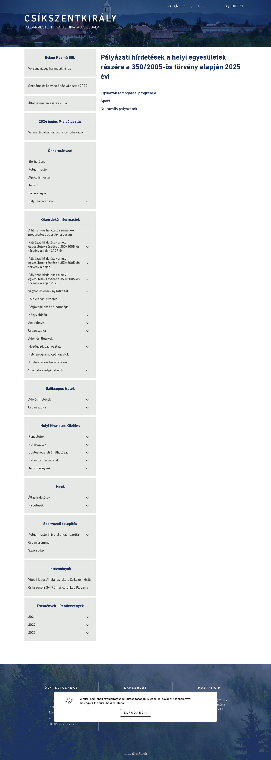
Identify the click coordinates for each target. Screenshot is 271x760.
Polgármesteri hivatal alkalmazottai (54, 535)
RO (240, 6)
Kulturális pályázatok (119, 109)
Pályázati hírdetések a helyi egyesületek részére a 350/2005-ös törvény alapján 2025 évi (54, 247)
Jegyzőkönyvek (39, 468)
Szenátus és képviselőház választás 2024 (57, 86)
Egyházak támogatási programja (128, 93)
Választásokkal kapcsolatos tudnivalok (55, 132)
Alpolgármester (39, 177)
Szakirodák (36, 550)
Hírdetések (36, 505)
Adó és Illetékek (39, 399)
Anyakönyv (36, 323)
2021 (32, 617)
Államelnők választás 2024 (47, 103)
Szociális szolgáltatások (45, 370)
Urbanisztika (37, 331)
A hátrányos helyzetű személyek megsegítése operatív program (51, 233)
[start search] (227, 6)
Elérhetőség (36, 162)
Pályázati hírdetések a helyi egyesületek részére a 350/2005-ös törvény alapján (54, 263)
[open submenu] (87, 201)
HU (233, 6)
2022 (32, 625)
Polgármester (38, 170)
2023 (32, 633)
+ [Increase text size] (176, 6)
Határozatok (37, 445)
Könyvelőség (37, 315)
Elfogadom (135, 712)
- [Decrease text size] (170, 6)
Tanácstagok (37, 193)
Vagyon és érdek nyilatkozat (48, 291)
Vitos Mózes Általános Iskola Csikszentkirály (60, 580)
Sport (105, 101)
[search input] (210, 6)
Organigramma (38, 543)
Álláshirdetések (39, 498)
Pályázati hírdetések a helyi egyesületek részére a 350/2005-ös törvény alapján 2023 (54, 279)
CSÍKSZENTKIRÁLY (70, 19)
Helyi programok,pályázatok (48, 354)
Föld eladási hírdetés (42, 299)
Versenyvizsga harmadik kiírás (49, 68)
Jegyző (33, 185)
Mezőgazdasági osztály (45, 347)
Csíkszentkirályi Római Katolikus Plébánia (58, 588)
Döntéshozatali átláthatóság (48, 452)
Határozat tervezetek (43, 460)
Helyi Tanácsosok (40, 201)
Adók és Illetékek (40, 339)
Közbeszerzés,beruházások (48, 362)
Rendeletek (36, 437)
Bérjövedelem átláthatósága (48, 307)
